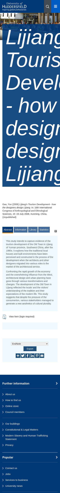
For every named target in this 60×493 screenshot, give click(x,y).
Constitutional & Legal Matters (21, 429)
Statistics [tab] (44, 229)
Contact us (11, 468)
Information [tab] (20, 229)
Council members (14, 412)
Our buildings (12, 423)
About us (10, 394)
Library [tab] (32, 229)
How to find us (13, 400)
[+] (55, 231)
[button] (47, 6)
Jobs (8, 474)
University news (14, 486)
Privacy (9, 445)
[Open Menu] (55, 6)
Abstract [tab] (8, 229)
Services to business (16, 480)
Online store (12, 406)
